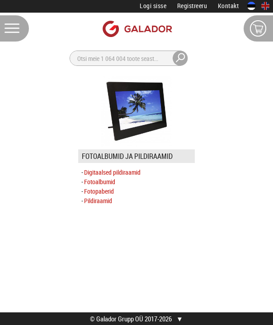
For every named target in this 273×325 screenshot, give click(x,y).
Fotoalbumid (99, 181)
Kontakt (228, 5)
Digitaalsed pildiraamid (112, 172)
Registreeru (192, 5)
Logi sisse (153, 5)
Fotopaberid (99, 191)
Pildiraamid (98, 200)
